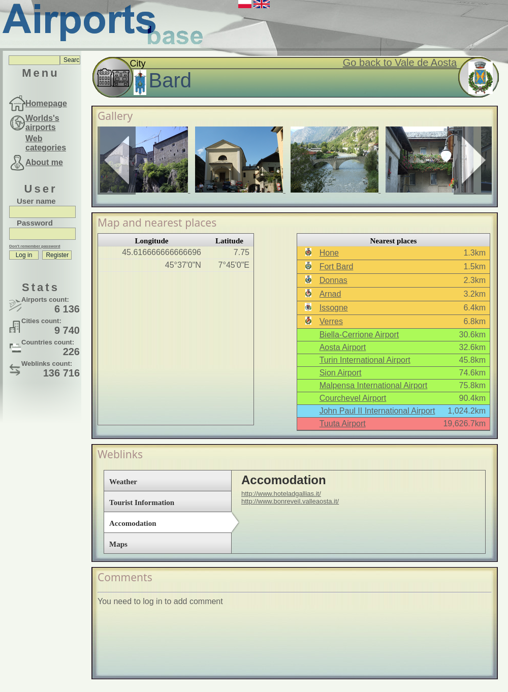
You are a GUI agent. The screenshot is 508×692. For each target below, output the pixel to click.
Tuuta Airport (343, 423)
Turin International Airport (365, 360)
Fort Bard (337, 266)
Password (35, 222)
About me (44, 162)
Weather (123, 482)
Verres (331, 321)
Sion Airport (341, 372)
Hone (329, 252)
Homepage (46, 103)
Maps (118, 544)
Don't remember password (34, 246)
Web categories (45, 143)
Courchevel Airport (353, 398)
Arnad (330, 294)
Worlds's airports (42, 123)
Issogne (334, 307)
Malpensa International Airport (374, 385)
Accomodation (132, 523)
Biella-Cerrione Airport (359, 334)
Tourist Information (141, 502)
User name (36, 201)
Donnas (333, 280)
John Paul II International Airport (377, 410)
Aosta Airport (343, 347)
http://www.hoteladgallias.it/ (281, 493)
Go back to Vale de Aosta (400, 62)
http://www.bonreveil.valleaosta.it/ (290, 501)
